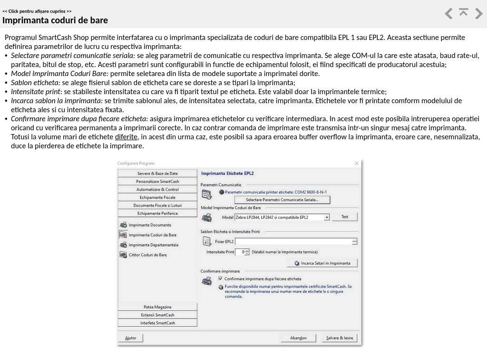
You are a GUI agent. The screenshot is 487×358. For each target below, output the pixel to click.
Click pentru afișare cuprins (37, 11)
